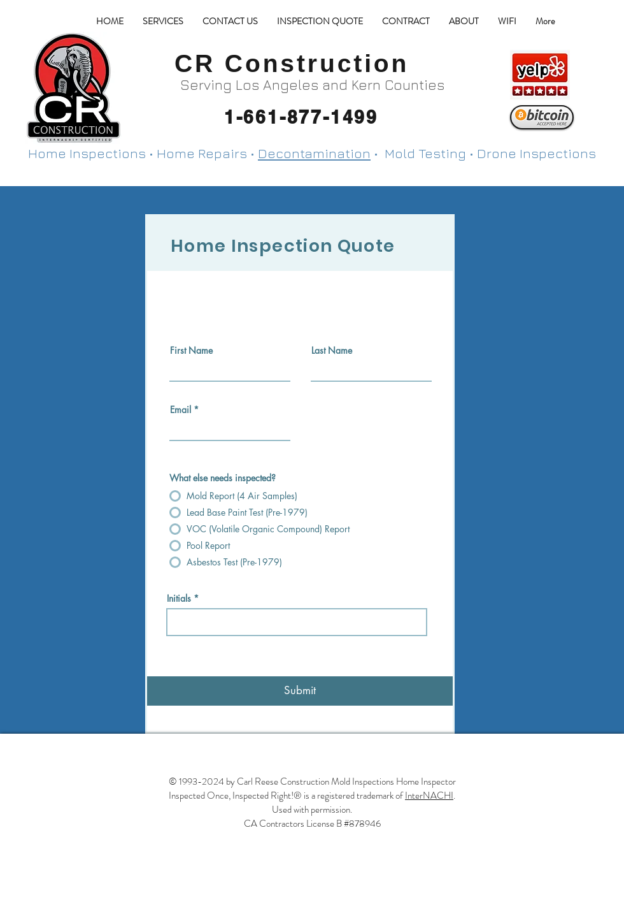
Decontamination (314, 153)
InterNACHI (429, 796)
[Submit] (300, 691)
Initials (179, 598)
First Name (191, 350)
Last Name (331, 350)
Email (180, 409)
